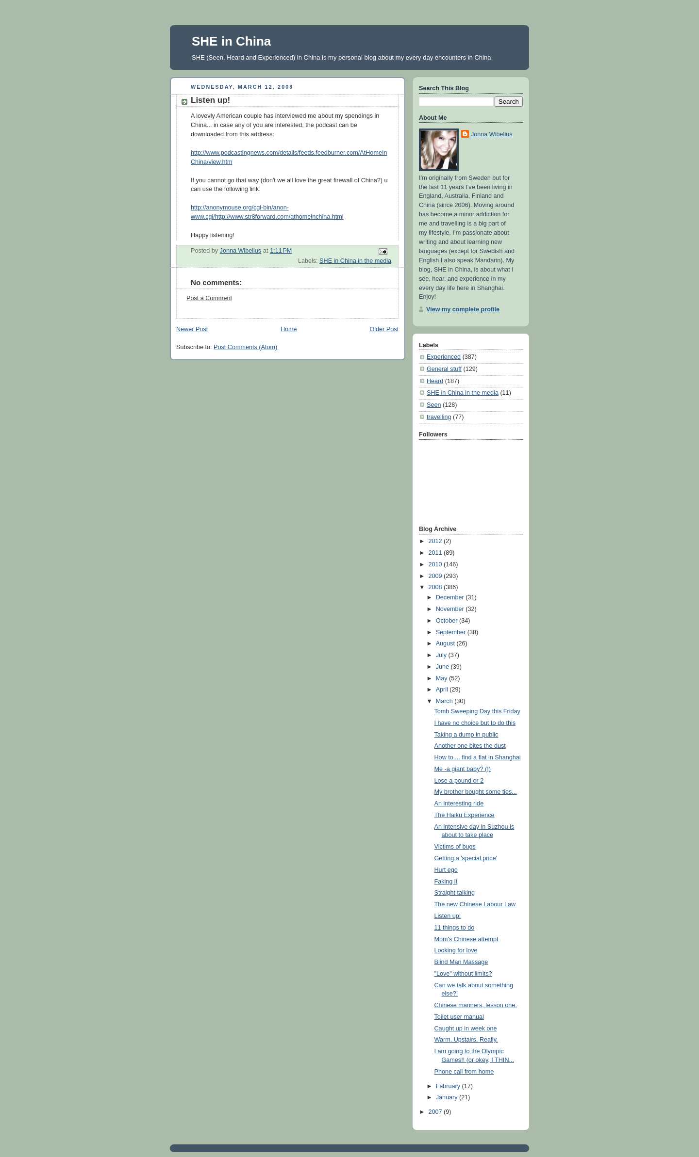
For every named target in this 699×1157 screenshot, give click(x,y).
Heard (435, 381)
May (442, 678)
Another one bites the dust (470, 745)
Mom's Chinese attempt (466, 939)
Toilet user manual (459, 1016)
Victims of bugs (455, 846)
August (446, 643)
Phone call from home (464, 1071)
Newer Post (192, 329)
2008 (436, 587)
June (443, 666)
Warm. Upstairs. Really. (466, 1039)
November (451, 609)
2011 (436, 552)
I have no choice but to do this (475, 723)
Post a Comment (209, 298)
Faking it (446, 881)
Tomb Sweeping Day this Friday (477, 711)
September (451, 632)
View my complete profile (462, 309)
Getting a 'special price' (466, 858)
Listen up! (447, 916)
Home (289, 329)
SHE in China (231, 41)
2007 (436, 1112)
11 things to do (454, 927)
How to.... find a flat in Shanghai (477, 757)
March (445, 701)
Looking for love (456, 950)
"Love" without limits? (463, 973)
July (442, 655)
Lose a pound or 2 (459, 780)
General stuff (444, 369)
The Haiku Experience (464, 815)
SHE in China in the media (355, 260)
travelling (439, 417)
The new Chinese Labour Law (475, 904)
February (449, 1086)
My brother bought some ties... (475, 791)
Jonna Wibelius (492, 134)
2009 (436, 576)
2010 (436, 564)
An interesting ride (459, 803)
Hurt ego (446, 870)
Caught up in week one (465, 1028)
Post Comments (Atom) (245, 347)
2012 (436, 541)
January (447, 1097)
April (443, 689)
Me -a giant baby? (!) (462, 769)
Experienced (444, 357)
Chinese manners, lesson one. (475, 1005)
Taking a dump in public (466, 734)
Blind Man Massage (461, 962)
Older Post (384, 329)
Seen (434, 405)
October (447, 620)
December (451, 597)
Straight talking (454, 892)
